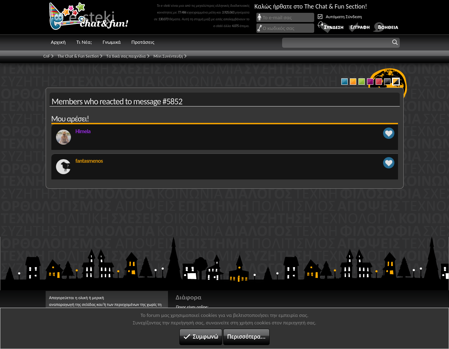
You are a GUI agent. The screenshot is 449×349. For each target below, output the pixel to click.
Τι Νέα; (84, 42)
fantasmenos (89, 160)
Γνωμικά (112, 42)
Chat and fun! (93, 17)
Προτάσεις (143, 42)
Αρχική (58, 42)
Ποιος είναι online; (192, 306)
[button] (341, 43)
